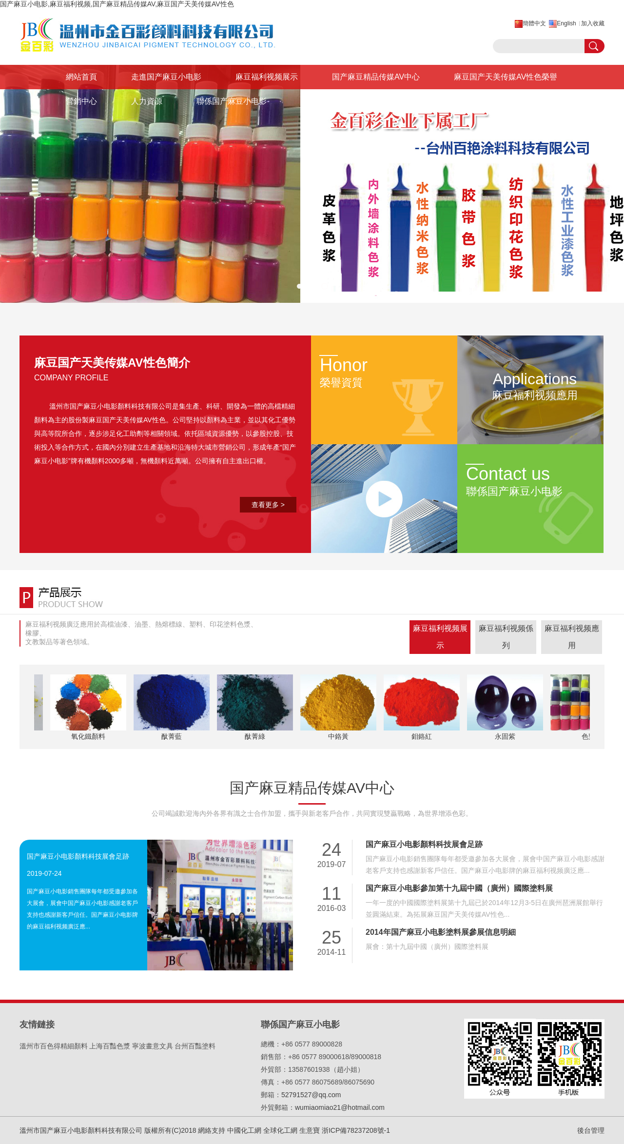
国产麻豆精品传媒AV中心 (376, 77)
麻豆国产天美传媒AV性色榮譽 (505, 77)
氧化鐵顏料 (89, 736)
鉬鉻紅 (422, 736)
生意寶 (309, 1130)
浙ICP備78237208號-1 (356, 1130)
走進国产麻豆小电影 (166, 77)
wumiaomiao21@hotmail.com (340, 1107)
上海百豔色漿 (109, 1046)
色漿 (589, 736)
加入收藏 (592, 23)
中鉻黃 (339, 736)
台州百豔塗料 (195, 1046)
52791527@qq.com (311, 1095)
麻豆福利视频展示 (266, 77)
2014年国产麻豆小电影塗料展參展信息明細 (441, 932)
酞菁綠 (256, 736)
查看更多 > (268, 505)
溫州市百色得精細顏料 (54, 1046)
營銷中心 (81, 101)
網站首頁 (81, 77)
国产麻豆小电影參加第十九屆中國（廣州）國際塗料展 (459, 888)
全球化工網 (280, 1130)
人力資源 (146, 101)
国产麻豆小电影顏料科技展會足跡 (78, 856)
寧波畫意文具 (152, 1046)
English (566, 23)
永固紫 (506, 736)
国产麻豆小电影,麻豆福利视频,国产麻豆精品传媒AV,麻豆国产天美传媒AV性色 (117, 4)
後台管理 (590, 1130)
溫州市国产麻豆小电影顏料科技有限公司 (110, 406)
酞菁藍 (172, 736)
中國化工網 (244, 1130)
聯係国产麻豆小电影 (231, 101)
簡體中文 (534, 23)
